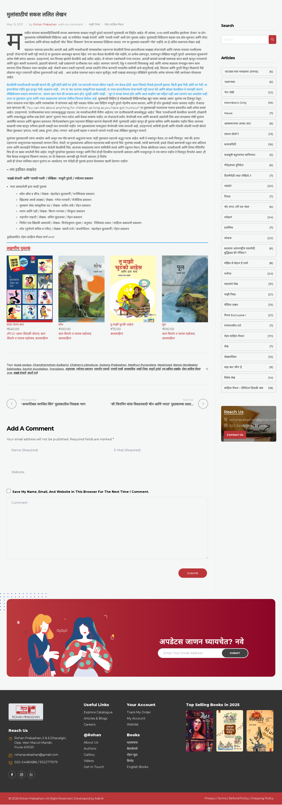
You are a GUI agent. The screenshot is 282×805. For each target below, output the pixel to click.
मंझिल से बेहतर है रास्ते (236, 263)
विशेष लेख (229, 377)
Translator (56, 369)
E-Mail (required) (127, 450)
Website (17, 472)
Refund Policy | (240, 798)
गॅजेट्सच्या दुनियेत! (233, 165)
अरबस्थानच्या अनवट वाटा (237, 123)
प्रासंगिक (228, 227)
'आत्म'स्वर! (229, 82)
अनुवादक (70, 369)
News (228, 113)
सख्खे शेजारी (19, 373)
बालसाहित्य (41, 338)
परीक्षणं (228, 217)
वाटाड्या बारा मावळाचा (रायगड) (241, 71)
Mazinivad (164, 365)
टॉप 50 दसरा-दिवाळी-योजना (23, 333)
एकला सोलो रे (231, 134)
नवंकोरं (227, 186)
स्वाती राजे (32, 373)
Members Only (235, 102)
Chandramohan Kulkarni (50, 365)
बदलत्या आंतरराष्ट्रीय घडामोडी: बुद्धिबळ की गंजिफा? (239, 251)
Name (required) (24, 450)
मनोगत (227, 273)
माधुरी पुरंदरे (154, 369)
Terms (221, 798)
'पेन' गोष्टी (229, 92)
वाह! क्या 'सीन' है (233, 367)
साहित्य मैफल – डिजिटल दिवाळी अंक (243, 388)
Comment (19, 502)
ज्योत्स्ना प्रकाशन (84, 369)
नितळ (227, 196)
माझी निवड (94, 24)
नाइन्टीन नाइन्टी (101, 369)
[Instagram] (21, 775)
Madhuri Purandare (142, 365)
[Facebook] (12, 775)
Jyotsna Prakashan (112, 365)
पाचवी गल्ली (116, 369)
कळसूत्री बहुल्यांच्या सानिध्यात (239, 155)
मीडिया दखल (231, 304)
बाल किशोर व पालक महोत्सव (74, 333)
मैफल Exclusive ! (235, 315)
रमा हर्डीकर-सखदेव (171, 369)
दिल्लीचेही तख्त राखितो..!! (237, 175)
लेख (226, 346)
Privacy (210, 798)
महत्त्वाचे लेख (231, 284)
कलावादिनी (230, 144)
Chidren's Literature (84, 365)
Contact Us (235, 434)
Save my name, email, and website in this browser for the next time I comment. (80, 491)
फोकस (227, 238)
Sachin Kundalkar (35, 369)
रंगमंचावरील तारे (232, 325)
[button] (190, 731)
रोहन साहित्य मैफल (114, 24)
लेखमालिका (230, 357)
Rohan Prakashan (45, 24)
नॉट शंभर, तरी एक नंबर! (236, 207)
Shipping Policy (262, 798)
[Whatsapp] (31, 775)
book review (22, 365)
